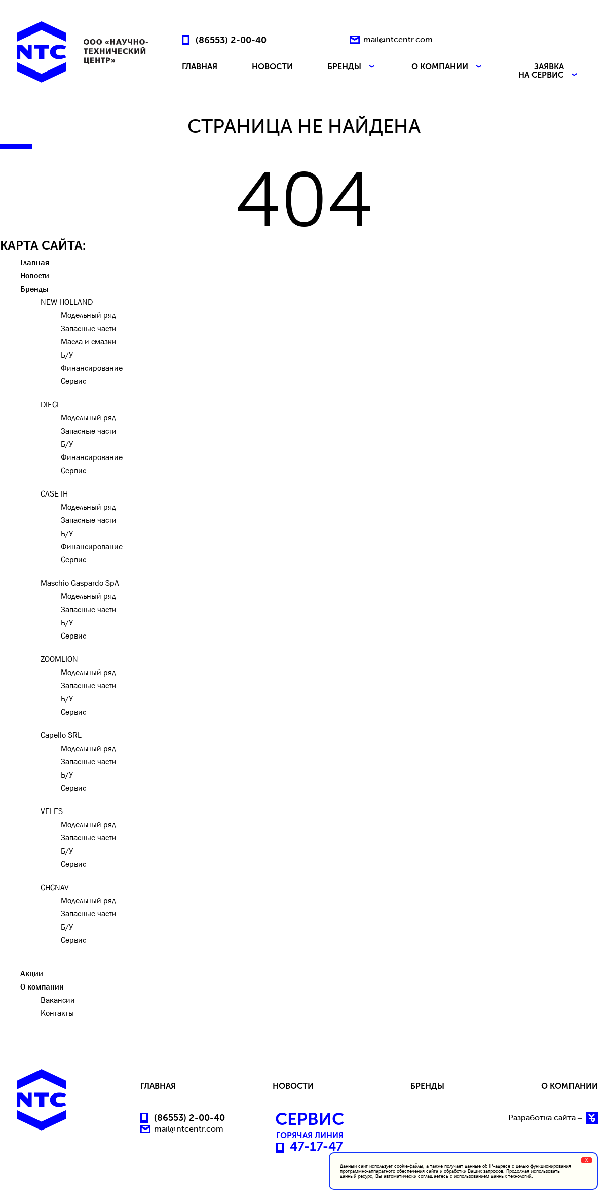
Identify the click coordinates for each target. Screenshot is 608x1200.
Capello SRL (61, 734)
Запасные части (89, 328)
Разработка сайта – (553, 1118)
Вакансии (58, 999)
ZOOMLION (59, 658)
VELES (52, 811)
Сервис (73, 380)
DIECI (50, 404)
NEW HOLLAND (67, 301)
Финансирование (92, 367)
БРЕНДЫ (352, 67)
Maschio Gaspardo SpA (80, 582)
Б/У (67, 354)
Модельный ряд (88, 315)
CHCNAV (55, 887)
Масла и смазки (89, 341)
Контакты (57, 1012)
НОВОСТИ (272, 67)
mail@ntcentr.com (398, 39)
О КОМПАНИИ (447, 67)
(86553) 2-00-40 (231, 39)
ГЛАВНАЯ (199, 67)
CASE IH (54, 493)
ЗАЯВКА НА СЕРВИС (548, 71)
